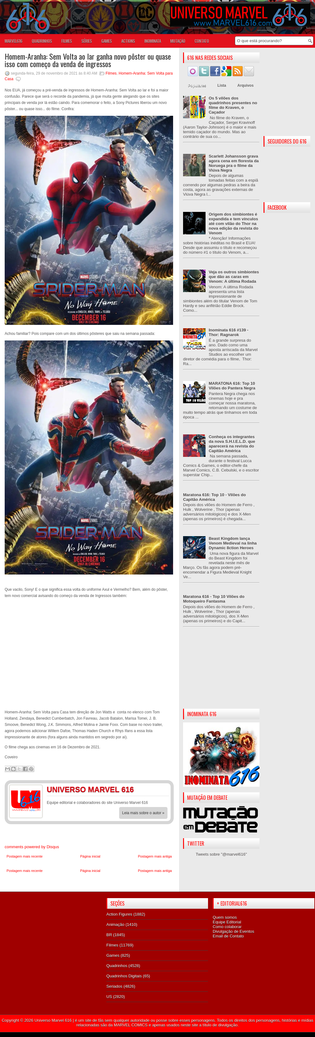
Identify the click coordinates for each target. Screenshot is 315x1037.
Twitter (162, 790)
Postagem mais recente (25, 856)
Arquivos (245, 85)
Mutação (177, 41)
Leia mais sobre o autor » (143, 813)
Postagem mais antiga (155, 856)
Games (112, 955)
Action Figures (119, 914)
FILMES (66, 41)
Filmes (111, 73)
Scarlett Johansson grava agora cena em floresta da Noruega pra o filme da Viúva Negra (234, 163)
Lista (221, 85)
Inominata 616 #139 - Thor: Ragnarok (228, 332)
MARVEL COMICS (131, 1025)
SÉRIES (86, 41)
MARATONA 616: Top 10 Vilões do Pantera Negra (232, 385)
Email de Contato (228, 936)
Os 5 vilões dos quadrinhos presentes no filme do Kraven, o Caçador (233, 105)
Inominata (152, 41)
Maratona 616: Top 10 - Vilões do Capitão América (214, 497)
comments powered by (32, 846)
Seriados (114, 986)
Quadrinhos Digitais (124, 976)
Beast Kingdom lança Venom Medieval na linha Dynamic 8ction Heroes (233, 543)
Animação (115, 924)
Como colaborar (227, 926)
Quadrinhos (116, 965)
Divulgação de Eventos (233, 931)
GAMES (106, 41)
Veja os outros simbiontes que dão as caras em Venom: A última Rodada (234, 277)
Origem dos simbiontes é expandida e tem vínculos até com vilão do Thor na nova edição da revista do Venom (233, 223)
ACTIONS (128, 41)
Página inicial (90, 856)
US (109, 996)
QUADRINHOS (42, 41)
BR (109, 934)
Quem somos (225, 917)
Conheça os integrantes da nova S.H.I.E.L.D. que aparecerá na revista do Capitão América (232, 443)
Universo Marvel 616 (52, 1020)
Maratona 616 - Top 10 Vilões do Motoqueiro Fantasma (214, 599)
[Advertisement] (221, 673)
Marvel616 (13, 41)
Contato (202, 41)
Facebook (150, 790)
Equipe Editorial (227, 922)
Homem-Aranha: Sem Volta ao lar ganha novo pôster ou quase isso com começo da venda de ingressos (88, 59)
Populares (197, 85)
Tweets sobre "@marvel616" (221, 854)
